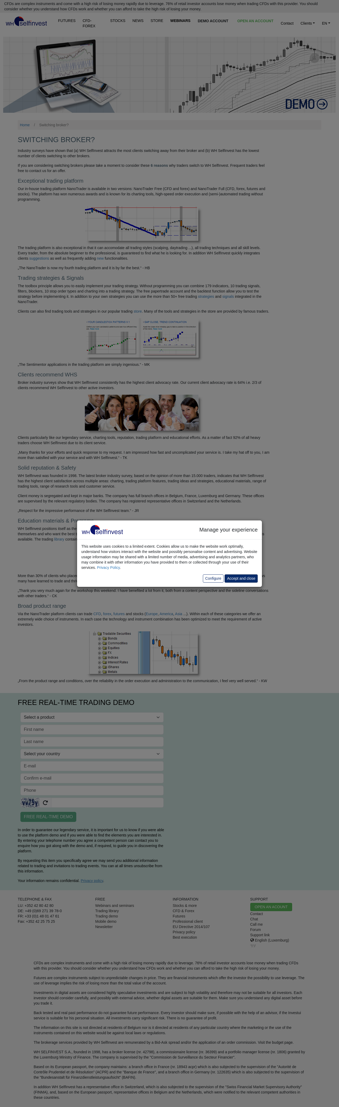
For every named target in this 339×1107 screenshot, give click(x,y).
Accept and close (241, 578)
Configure (213, 578)
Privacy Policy (108, 567)
